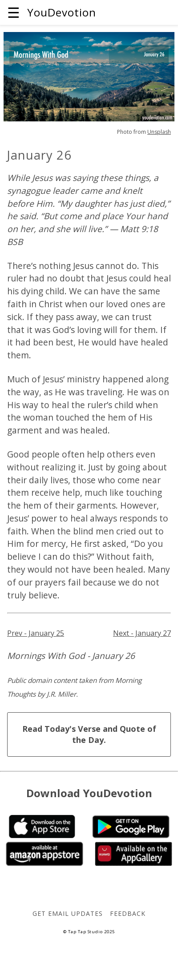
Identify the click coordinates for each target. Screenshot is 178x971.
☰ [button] (13, 12)
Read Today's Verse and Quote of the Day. (89, 734)
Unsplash (159, 132)
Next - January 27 (142, 633)
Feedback (128, 913)
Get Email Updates (67, 913)
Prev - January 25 (35, 633)
